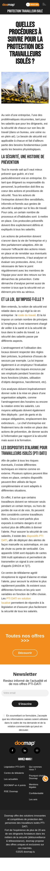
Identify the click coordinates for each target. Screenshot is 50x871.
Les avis (33, 799)
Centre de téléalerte (14, 773)
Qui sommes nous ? (35, 768)
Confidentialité (36, 793)
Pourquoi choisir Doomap (37, 777)
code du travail (27, 315)
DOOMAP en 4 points (15, 785)
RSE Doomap (11, 791)
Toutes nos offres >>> (25, 638)
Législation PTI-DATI (14, 767)
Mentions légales (33, 785)
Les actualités (11, 779)
